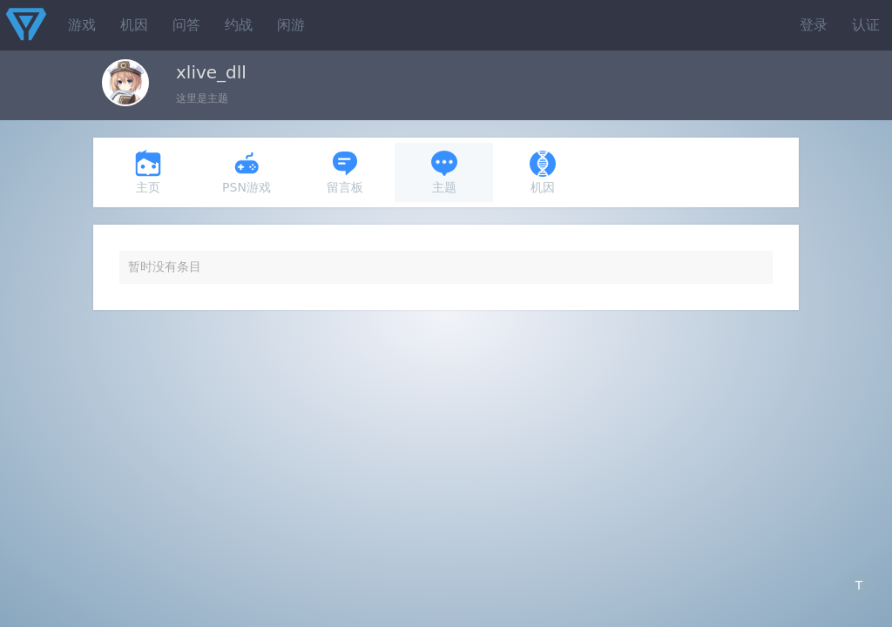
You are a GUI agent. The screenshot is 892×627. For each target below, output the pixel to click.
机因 (134, 25)
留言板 (345, 172)
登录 (814, 25)
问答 (186, 25)
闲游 (291, 25)
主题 (444, 172)
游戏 (82, 25)
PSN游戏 (246, 172)
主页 (148, 172)
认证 (866, 25)
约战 (239, 25)
